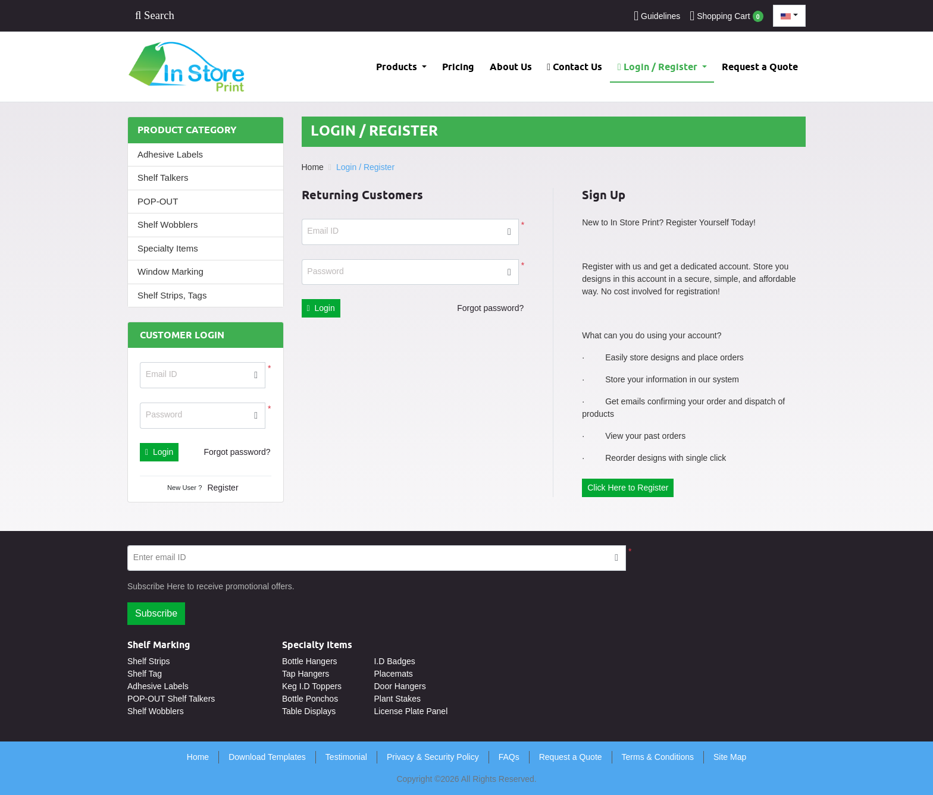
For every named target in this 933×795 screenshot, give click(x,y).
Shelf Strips (148, 661)
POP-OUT (157, 201)
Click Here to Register (627, 487)
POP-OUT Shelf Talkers (171, 698)
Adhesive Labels (170, 154)
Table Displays (309, 711)
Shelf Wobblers (167, 224)
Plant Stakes (397, 698)
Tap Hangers (305, 673)
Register (222, 487)
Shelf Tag (144, 673)
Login (159, 452)
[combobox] (789, 16)
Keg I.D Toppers (312, 686)
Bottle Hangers (309, 661)
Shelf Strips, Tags (171, 295)
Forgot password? (236, 452)
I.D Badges (394, 661)
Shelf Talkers (163, 177)
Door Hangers (399, 686)
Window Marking (170, 271)
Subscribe (156, 613)
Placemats (393, 673)
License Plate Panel (410, 711)
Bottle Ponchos (310, 698)
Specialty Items (167, 248)
